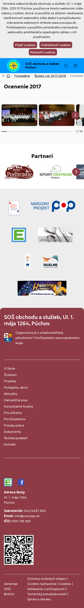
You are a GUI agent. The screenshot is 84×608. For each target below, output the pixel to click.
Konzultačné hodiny (18, 406)
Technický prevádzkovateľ (46, 594)
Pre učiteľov (13, 413)
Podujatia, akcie (16, 387)
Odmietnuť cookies (56, 45)
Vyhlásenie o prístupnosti (46, 589)
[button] (66, 66)
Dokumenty (12, 432)
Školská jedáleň (15, 438)
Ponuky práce (14, 425)
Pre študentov (14, 419)
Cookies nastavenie (41, 584)
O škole (9, 368)
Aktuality (10, 394)
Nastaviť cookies (42, 52)
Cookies (65, 584)
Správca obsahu (39, 599)
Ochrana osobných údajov (46, 579)
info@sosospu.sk (27, 516)
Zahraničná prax (15, 400)
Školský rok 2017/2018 (50, 76)
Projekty (10, 381)
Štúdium (10, 375)
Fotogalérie (22, 76)
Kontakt (10, 444)
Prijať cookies (25, 45)
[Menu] (75, 65)
